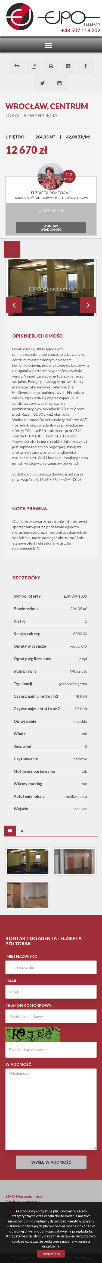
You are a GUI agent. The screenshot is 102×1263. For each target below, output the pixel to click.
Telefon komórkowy (28, 1005)
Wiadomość (18, 1064)
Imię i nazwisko (21, 956)
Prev (14, 305)
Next (88, 305)
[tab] (12, 249)
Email (11, 980)
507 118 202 (51, 210)
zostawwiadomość (51, 227)
